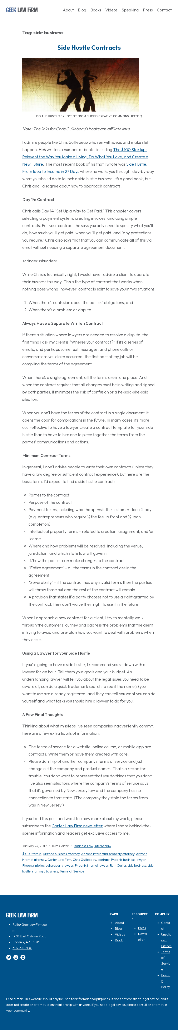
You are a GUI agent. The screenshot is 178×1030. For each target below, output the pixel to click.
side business (137, 865)
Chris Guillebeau (84, 860)
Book (119, 940)
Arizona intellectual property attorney (107, 854)
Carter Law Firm (59, 860)
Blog (118, 928)
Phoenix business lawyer (128, 860)
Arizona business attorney (61, 854)
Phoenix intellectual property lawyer (47, 865)
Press (142, 928)
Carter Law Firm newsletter (77, 825)
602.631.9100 (22, 948)
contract (103, 860)
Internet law (102, 846)
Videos (120, 934)
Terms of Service (72, 871)
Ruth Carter (118, 865)
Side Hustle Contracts (89, 47)
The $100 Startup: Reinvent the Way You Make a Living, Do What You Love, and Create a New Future (85, 157)
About (119, 923)
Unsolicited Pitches (166, 940)
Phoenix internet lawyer (91, 865)
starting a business (45, 871)
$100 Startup (31, 854)
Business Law (83, 846)
